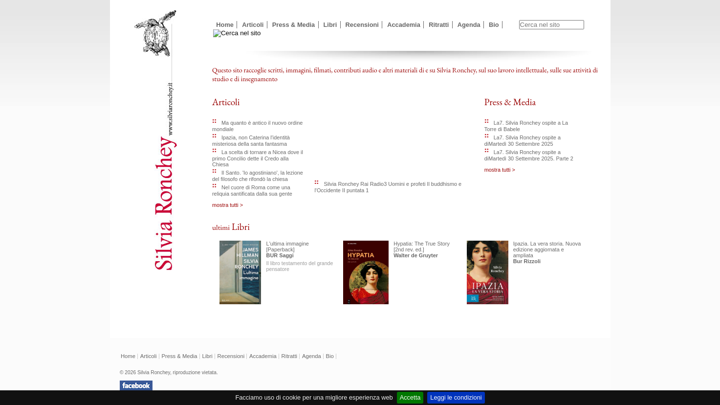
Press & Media (293, 24)
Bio (494, 24)
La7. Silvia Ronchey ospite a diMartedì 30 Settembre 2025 (522, 141)
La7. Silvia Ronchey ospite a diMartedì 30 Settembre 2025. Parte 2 (528, 155)
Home (225, 24)
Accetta (410, 397)
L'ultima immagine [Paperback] (287, 246)
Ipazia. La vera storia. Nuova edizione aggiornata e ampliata (547, 249)
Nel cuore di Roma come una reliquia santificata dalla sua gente (252, 190)
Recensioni (362, 24)
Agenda (469, 24)
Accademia (403, 24)
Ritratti (439, 24)
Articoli (252, 24)
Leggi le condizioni (455, 397)
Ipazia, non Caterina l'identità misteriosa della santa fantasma (251, 141)
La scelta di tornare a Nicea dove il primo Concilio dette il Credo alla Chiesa (257, 158)
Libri (330, 24)
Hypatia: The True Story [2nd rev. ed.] (421, 246)
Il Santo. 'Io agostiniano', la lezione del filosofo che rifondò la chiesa (257, 176)
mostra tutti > (227, 205)
